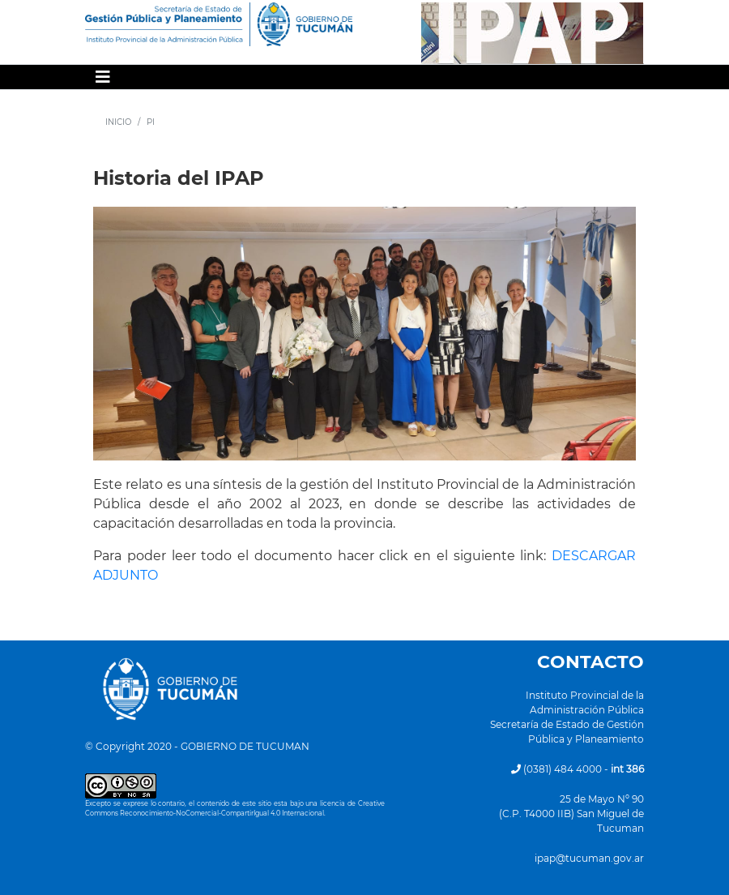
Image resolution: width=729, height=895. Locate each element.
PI (151, 122)
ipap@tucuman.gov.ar (589, 858)
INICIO (118, 122)
